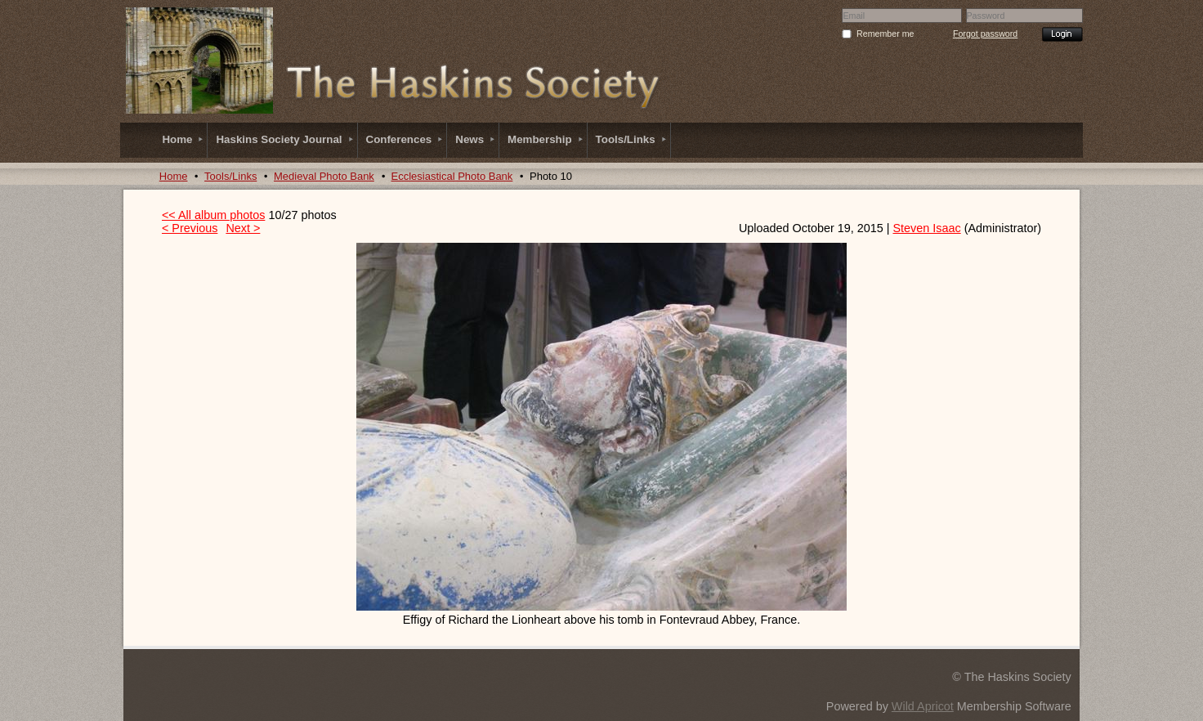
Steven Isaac (926, 228)
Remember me (885, 33)
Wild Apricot (923, 706)
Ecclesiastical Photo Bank (452, 176)
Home (173, 176)
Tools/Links (230, 176)
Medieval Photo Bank (324, 176)
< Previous (189, 228)
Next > (243, 228)
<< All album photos (213, 215)
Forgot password (985, 33)
